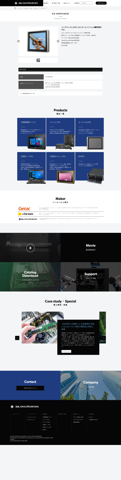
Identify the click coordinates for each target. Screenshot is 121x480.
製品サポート (67, 3)
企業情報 (76, 3)
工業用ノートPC (46, 459)
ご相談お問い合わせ (93, 454)
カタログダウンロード (78, 454)
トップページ (15, 449)
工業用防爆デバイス (47, 452)
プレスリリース (30, 454)
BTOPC (44, 464)
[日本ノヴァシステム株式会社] (28, 3)
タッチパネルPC (46, 457)
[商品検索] (91, 3)
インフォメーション (31, 452)
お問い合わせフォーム (30, 423)
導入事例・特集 (56, 3)
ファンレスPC (46, 454)
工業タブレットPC (47, 462)
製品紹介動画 (76, 457)
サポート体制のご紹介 (78, 452)
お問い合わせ (101, 3)
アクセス (91, 452)
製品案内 (46, 3)
